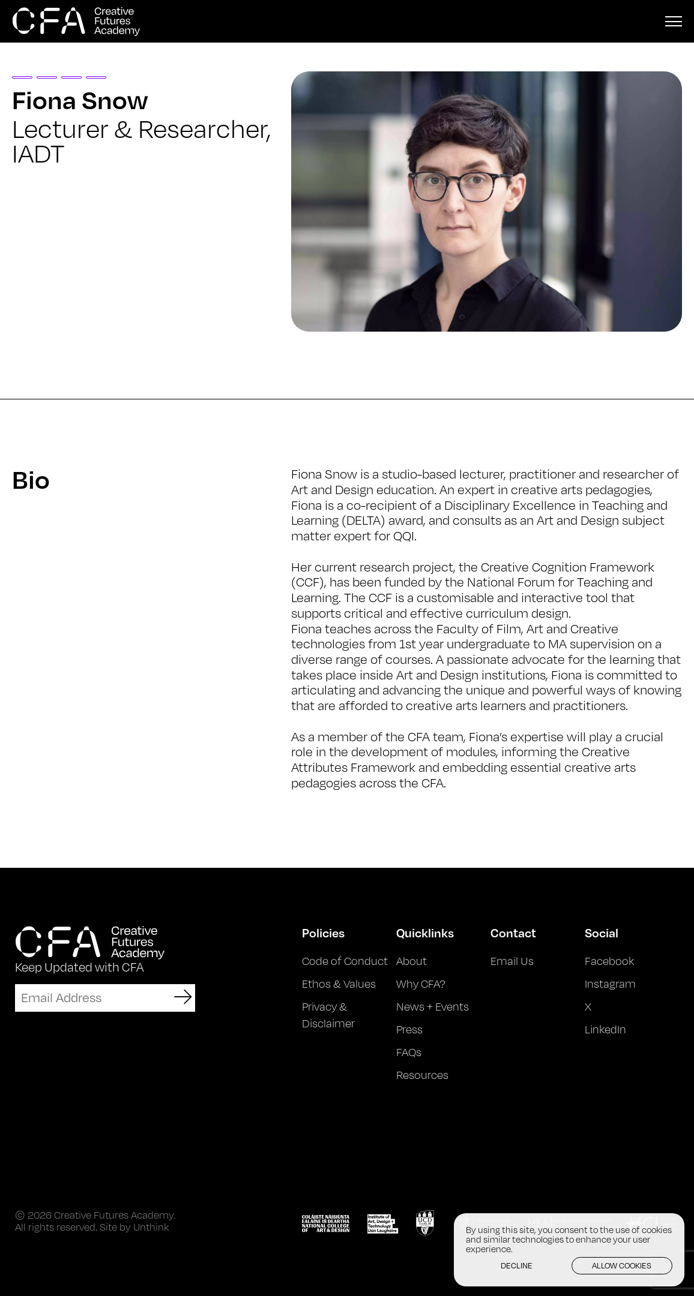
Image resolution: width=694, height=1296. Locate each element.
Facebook (609, 960)
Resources (422, 1074)
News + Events (432, 1006)
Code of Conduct (345, 960)
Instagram (610, 983)
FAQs (408, 1052)
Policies (323, 932)
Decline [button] (517, 1265)
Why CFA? (420, 983)
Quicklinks (425, 932)
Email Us (512, 960)
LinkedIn (605, 1029)
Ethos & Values (339, 983)
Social (601, 932)
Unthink (151, 1227)
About (411, 960)
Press (409, 1029)
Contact (513, 932)
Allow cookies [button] (621, 1265)
